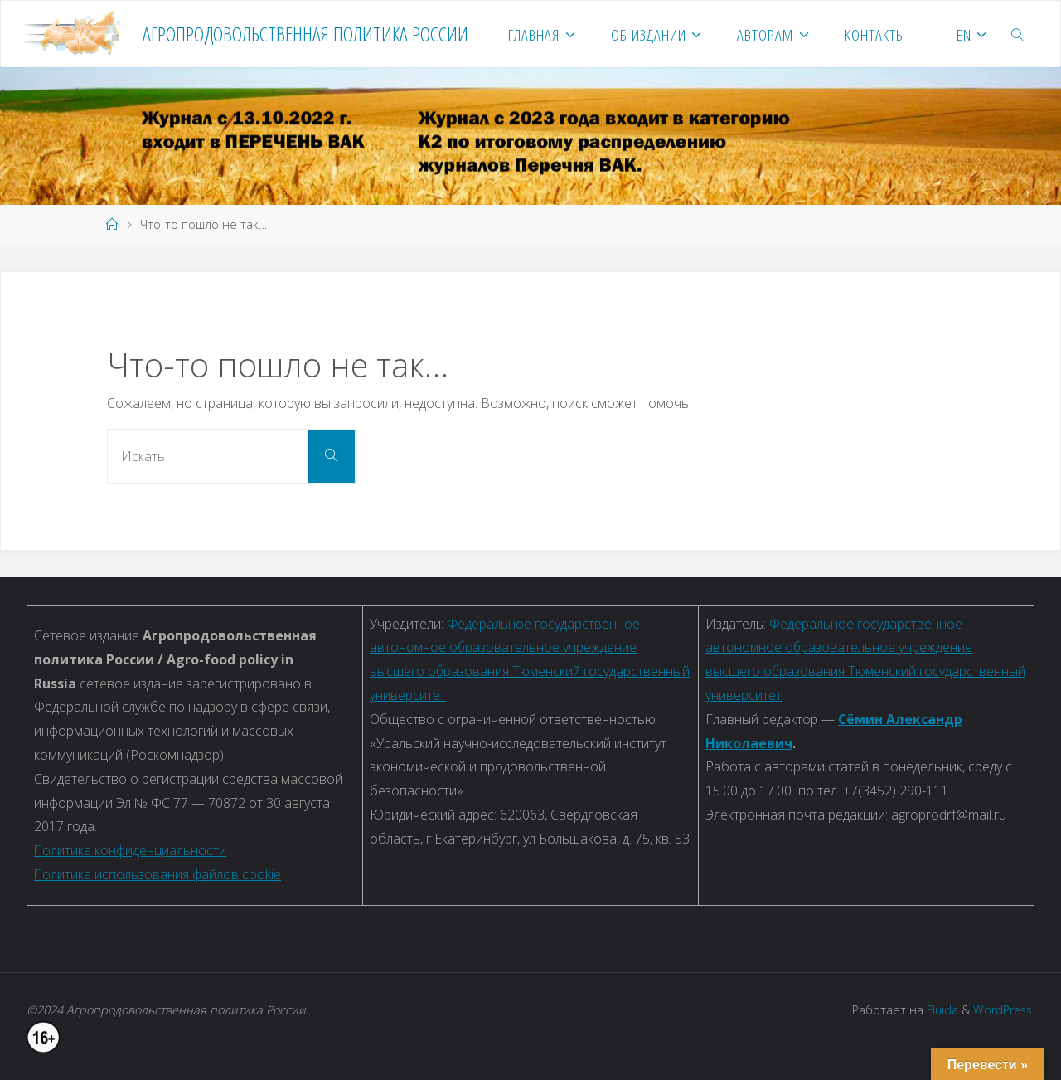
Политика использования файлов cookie (158, 874)
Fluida (938, 1010)
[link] (1018, 34)
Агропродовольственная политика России (305, 33)
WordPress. (1002, 1010)
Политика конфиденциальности (131, 850)
